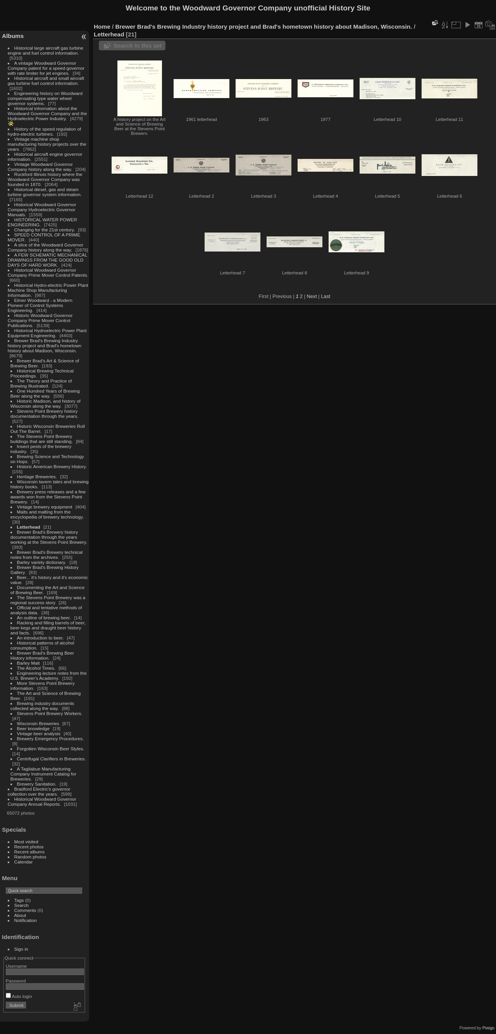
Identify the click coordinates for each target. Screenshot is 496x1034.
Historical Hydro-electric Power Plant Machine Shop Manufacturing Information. (48, 290)
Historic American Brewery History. (52, 466)
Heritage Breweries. (37, 476)
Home (102, 26)
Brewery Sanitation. (37, 783)
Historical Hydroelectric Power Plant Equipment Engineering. (47, 333)
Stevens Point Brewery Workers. (50, 713)
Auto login (19, 996)
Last (325, 296)
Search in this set (138, 45)
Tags (19, 900)
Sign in (21, 948)
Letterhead (28, 526)
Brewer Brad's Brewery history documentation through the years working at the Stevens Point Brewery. (48, 537)
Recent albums (29, 851)
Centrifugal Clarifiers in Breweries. (51, 758)
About (20, 915)
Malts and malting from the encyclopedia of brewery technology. (47, 514)
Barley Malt (28, 662)
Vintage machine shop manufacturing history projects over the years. (47, 144)
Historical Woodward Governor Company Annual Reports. (42, 801)
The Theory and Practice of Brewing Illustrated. (41, 383)
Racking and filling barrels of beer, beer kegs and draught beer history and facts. (48, 627)
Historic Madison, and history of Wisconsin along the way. (45, 403)
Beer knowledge (33, 728)
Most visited (26, 841)
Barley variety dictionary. (41, 562)
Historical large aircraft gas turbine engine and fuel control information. (45, 50)
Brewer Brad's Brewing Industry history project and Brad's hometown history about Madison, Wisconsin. (44, 345)
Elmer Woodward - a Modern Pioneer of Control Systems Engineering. (40, 305)
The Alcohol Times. (36, 667)
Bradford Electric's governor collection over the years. (39, 791)
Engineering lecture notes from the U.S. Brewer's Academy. (48, 675)
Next (312, 296)
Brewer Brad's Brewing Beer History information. (42, 655)
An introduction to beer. (40, 637)
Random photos (30, 856)
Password (16, 980)
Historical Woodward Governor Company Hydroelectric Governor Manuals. (42, 209)
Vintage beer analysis (38, 733)
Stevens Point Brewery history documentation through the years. (44, 413)
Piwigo (488, 1027)
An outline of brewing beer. (44, 617)
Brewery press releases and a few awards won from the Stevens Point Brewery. (48, 496)
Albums (13, 36)
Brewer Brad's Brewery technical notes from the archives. (46, 555)
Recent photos (29, 846)
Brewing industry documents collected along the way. (42, 706)
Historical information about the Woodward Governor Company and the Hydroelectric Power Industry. (47, 113)
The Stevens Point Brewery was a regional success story (47, 600)
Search (21, 905)
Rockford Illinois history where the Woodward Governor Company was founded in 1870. (45, 179)
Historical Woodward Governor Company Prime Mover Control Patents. (48, 272)
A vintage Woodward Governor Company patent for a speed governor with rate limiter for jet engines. (46, 68)
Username (16, 966)
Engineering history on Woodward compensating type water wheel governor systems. (45, 98)
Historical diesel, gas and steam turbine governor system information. (45, 192)
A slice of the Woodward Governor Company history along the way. (45, 247)
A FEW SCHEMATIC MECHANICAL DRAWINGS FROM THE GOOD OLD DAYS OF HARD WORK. (47, 259)
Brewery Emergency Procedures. (50, 738)
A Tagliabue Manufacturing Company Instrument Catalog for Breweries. (43, 773)
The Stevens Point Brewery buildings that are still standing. (41, 439)
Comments (25, 910)
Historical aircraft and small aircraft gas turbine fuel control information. (46, 81)
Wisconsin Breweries (38, 723)
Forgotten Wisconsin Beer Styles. (50, 748)
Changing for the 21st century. (44, 229)
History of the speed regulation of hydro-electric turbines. (44, 131)
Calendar (23, 861)
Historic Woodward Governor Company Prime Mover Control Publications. (40, 320)
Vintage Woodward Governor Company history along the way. (40, 167)
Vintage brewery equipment (44, 506)
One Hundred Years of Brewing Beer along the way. (45, 393)
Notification (25, 920)
